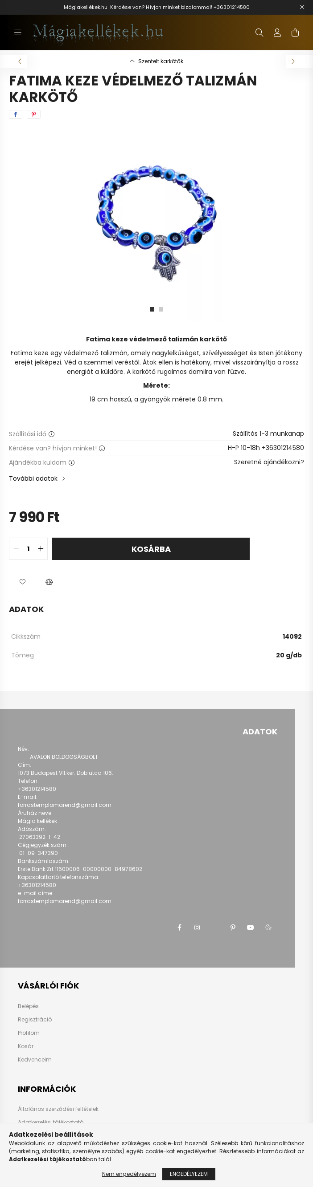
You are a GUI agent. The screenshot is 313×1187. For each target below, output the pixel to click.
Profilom (29, 1033)
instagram (197, 927)
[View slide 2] (161, 309)
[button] (22, 582)
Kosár (25, 1046)
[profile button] (277, 32)
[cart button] (295, 32)
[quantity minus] (16, 548)
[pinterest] (34, 114)
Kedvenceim (35, 1060)
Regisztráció (35, 1020)
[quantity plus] (40, 548)
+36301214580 (232, 7)
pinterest (233, 927)
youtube (250, 927)
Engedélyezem (189, 1174)
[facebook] (15, 114)
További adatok (33, 478)
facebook (179, 927)
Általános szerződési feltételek (58, 1109)
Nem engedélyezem (129, 1174)
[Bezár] (302, 7)
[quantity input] (28, 548)
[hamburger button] (18, 32)
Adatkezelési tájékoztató (50, 1122)
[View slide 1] (152, 309)
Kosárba (151, 549)
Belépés (28, 1006)
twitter (215, 927)
